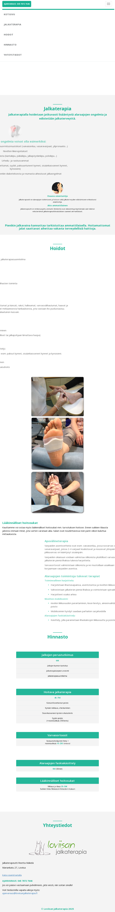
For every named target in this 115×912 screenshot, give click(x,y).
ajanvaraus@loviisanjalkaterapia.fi (19, 893)
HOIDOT (8, 34)
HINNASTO (10, 44)
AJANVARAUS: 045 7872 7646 (17, 4)
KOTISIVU (9, 14)
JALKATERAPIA (12, 24)
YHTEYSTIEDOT (13, 54)
